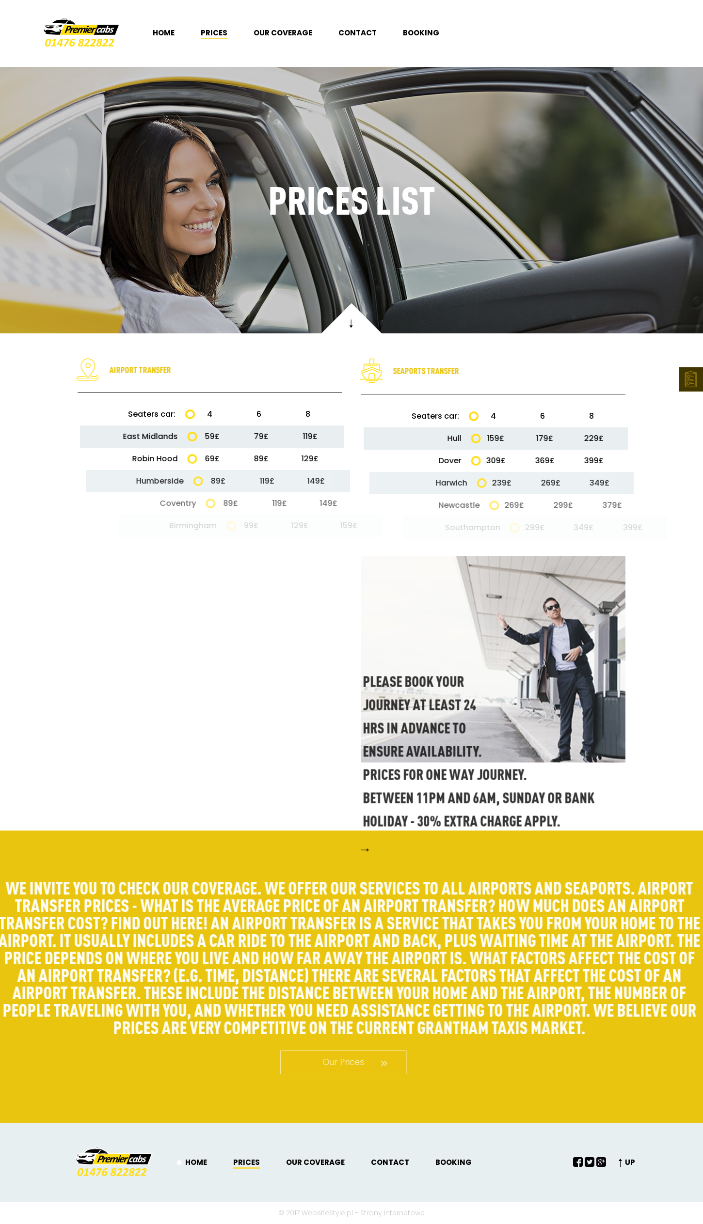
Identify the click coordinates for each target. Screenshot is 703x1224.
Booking (421, 33)
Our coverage (283, 33)
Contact (357, 33)
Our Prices (304, 1062)
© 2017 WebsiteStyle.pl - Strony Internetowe (351, 1213)
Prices (214, 33)
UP (630, 1162)
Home (164, 33)
